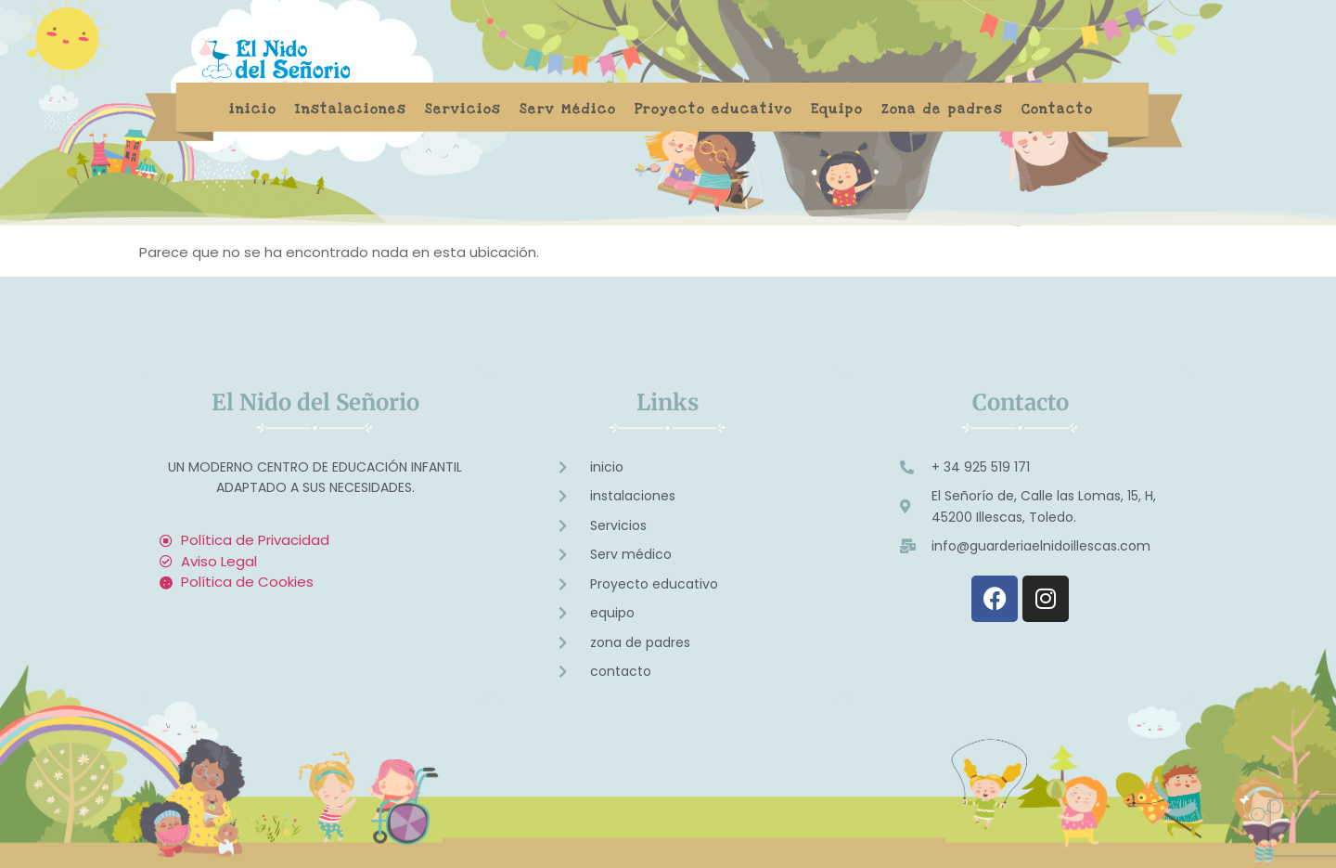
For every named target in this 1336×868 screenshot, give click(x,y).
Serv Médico (568, 109)
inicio (252, 109)
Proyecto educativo (713, 109)
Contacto (1057, 109)
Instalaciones (350, 109)
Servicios (463, 109)
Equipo (837, 109)
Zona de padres (942, 109)
